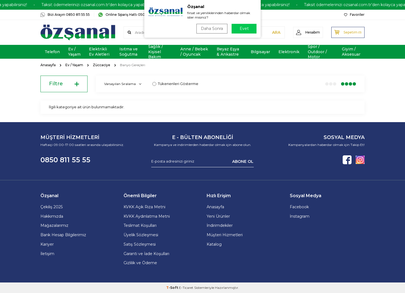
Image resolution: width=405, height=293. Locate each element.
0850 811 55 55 (65, 160)
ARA (276, 32)
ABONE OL (242, 161)
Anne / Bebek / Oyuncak (194, 52)
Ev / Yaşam (74, 52)
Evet (244, 28)
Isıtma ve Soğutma (128, 52)
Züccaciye (101, 65)
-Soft (172, 288)
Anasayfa (48, 65)
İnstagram (299, 216)
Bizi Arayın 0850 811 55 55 (65, 14)
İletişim (47, 253)
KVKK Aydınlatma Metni (147, 216)
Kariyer (47, 244)
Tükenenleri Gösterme (175, 83)
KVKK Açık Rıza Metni (144, 206)
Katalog (214, 244)
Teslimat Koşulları (140, 225)
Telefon (52, 51)
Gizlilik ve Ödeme (140, 262)
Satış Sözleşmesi (140, 244)
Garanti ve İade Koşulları (146, 253)
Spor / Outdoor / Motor (317, 51)
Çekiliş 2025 (51, 206)
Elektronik (288, 51)
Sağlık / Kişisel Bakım (155, 51)
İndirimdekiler (220, 225)
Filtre (64, 84)
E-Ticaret (186, 288)
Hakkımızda (51, 216)
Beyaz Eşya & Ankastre (228, 52)
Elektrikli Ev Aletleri (99, 52)
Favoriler (354, 14)
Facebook (299, 206)
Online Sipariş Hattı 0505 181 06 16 (129, 14)
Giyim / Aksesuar (351, 52)
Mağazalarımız (54, 225)
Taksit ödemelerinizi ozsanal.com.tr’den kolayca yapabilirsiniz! (104, 4)
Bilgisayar (260, 51)
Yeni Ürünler (218, 216)
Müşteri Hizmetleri (225, 234)
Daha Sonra (212, 28)
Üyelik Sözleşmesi (141, 234)
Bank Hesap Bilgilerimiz (63, 234)
